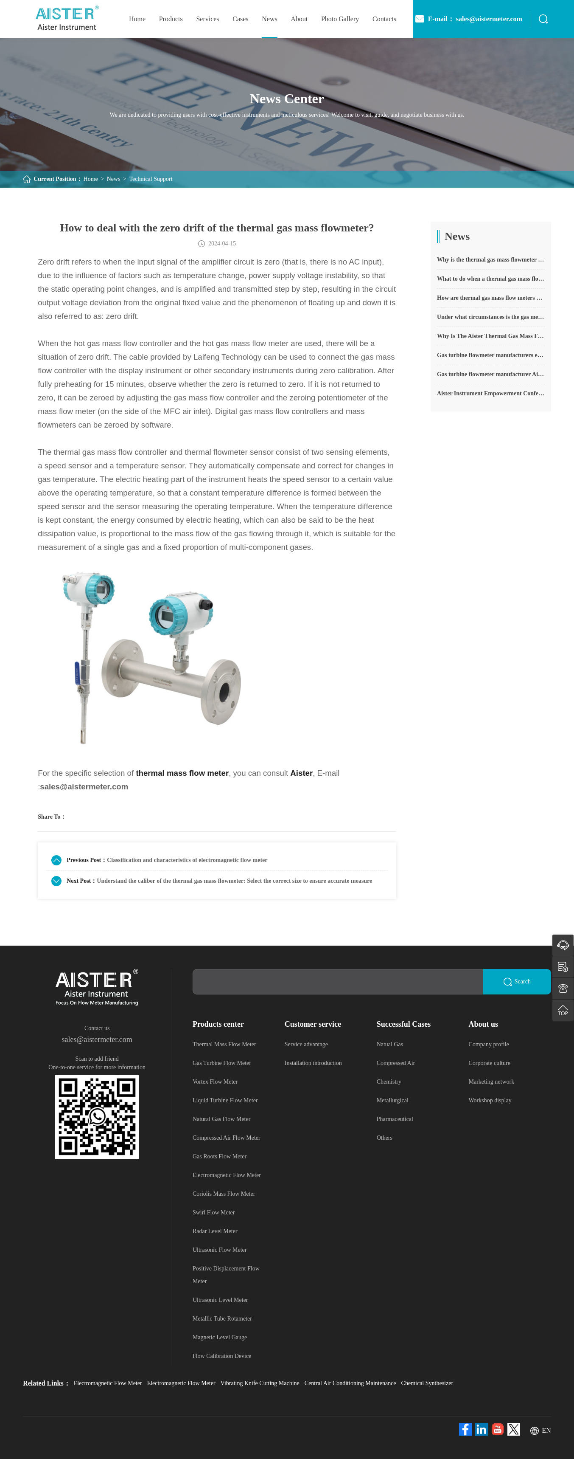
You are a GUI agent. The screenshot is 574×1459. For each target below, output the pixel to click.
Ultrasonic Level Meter (220, 1300)
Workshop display (490, 1100)
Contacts (384, 19)
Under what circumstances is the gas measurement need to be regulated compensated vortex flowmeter (491, 317)
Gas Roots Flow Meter (219, 1156)
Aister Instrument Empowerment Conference (491, 393)
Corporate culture (489, 1063)
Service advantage (306, 1044)
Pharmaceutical (395, 1119)
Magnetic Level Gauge (220, 1337)
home (137, 19)
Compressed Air (396, 1063)
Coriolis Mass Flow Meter (224, 1194)
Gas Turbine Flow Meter (222, 1063)
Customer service (313, 1024)
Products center (218, 1024)
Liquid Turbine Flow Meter (225, 1100)
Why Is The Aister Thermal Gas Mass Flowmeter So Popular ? (491, 336)
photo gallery (340, 19)
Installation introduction (313, 1063)
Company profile (489, 1044)
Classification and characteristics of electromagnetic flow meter (187, 860)
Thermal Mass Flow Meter (224, 1044)
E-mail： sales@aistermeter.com (468, 19)
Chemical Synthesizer (427, 1383)
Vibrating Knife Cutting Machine (260, 1383)
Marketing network (492, 1082)
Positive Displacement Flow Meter (226, 1274)
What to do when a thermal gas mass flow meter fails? (491, 279)
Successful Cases (404, 1024)
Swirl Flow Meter (214, 1212)
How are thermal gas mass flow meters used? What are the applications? (491, 298)
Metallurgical (393, 1100)
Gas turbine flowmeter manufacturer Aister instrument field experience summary (491, 374)
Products (171, 19)
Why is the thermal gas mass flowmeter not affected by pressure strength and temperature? (491, 259)
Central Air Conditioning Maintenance (350, 1383)
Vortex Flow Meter (215, 1082)
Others (384, 1138)
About (299, 19)
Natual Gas (390, 1044)
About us (483, 1024)
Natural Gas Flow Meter (221, 1119)
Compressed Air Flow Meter (226, 1138)
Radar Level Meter (215, 1231)
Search (517, 981)
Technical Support (151, 179)
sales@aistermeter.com (97, 1039)
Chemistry (389, 1082)
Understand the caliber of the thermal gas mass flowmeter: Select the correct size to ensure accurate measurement (234, 881)
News (269, 19)
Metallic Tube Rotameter (222, 1318)
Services (207, 19)
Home (91, 179)
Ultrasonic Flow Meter (220, 1250)
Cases (240, 19)
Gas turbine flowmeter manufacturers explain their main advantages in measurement (491, 355)
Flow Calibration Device (222, 1356)
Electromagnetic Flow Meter (227, 1175)
